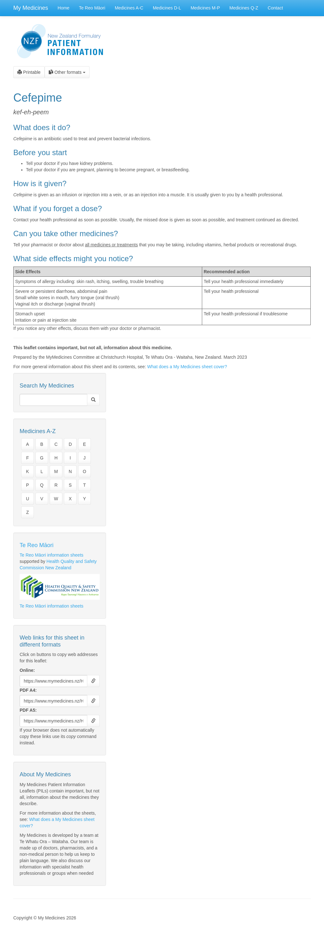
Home (63, 7)
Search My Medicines (47, 385)
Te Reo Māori (92, 7)
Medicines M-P (205, 7)
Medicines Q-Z (243, 7)
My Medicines (30, 8)
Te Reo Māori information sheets (52, 555)
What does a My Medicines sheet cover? (187, 366)
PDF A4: (28, 690)
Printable (28, 72)
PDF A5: (28, 710)
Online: (27, 670)
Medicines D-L (167, 7)
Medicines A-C (129, 7)
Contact (275, 7)
